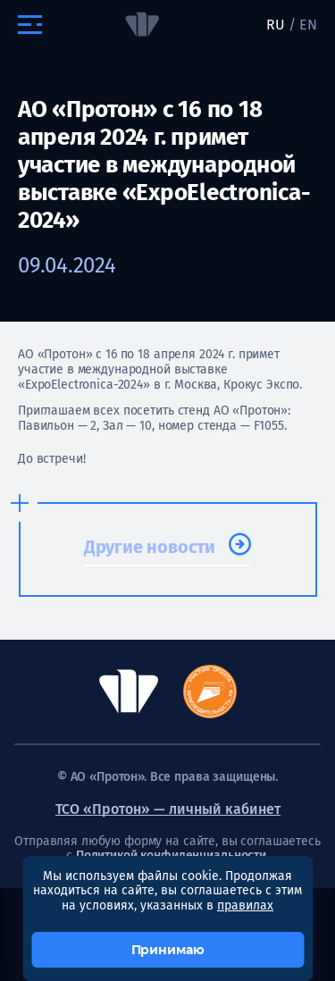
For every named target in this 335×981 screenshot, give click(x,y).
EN (308, 24)
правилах (245, 905)
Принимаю (168, 950)
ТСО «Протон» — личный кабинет (168, 809)
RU (275, 24)
